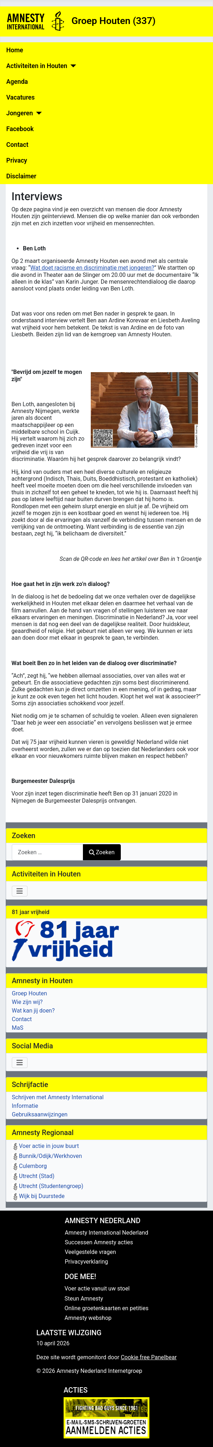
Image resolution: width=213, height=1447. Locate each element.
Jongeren (19, 113)
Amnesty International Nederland (106, 1232)
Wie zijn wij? (27, 1002)
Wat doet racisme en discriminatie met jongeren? (92, 267)
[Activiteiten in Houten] (71, 65)
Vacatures (20, 97)
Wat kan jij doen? (33, 1010)
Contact (17, 144)
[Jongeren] (37, 113)
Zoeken (102, 852)
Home (14, 50)
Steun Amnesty (84, 1298)
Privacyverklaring (86, 1261)
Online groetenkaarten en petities (107, 1308)
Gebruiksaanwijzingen (40, 1114)
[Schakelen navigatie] (20, 891)
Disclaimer (21, 176)
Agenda (17, 81)
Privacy (16, 160)
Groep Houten (29, 993)
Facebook (20, 129)
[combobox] (47, 852)
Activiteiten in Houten (37, 65)
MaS (17, 1027)
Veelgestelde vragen (90, 1252)
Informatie (25, 1105)
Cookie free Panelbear (149, 1357)
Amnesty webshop (88, 1317)
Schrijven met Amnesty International (58, 1097)
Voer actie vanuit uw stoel (97, 1288)
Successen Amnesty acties (99, 1242)
